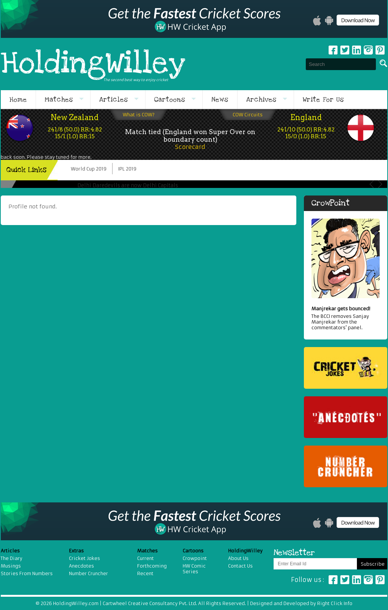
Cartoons (169, 99)
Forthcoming (152, 566)
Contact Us (240, 566)
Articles (113, 99)
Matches (59, 99)
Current (145, 558)
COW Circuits (248, 114)
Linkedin (356, 50)
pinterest (380, 50)
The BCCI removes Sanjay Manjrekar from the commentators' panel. (345, 318)
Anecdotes (81, 566)
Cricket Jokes (84, 558)
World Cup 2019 (88, 169)
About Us (238, 558)
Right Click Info (334, 603)
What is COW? (139, 114)
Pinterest (380, 579)
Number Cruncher (88, 573)
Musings (11, 566)
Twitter (344, 50)
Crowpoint (195, 558)
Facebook (333, 50)
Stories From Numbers (27, 573)
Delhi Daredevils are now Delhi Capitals (127, 185)
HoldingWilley (93, 64)
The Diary (11, 558)
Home (18, 99)
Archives (261, 99)
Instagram (368, 50)
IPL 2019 (127, 169)
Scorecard (190, 146)
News (219, 99)
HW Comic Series (194, 568)
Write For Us (323, 99)
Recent (145, 573)
